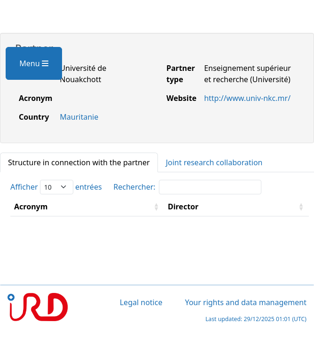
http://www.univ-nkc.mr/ (247, 98)
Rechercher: (187, 187)
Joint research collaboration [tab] (214, 162)
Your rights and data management (245, 302)
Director (183, 206)
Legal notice (141, 302)
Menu (33, 63)
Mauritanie (79, 117)
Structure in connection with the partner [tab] (79, 162)
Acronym (30, 206)
